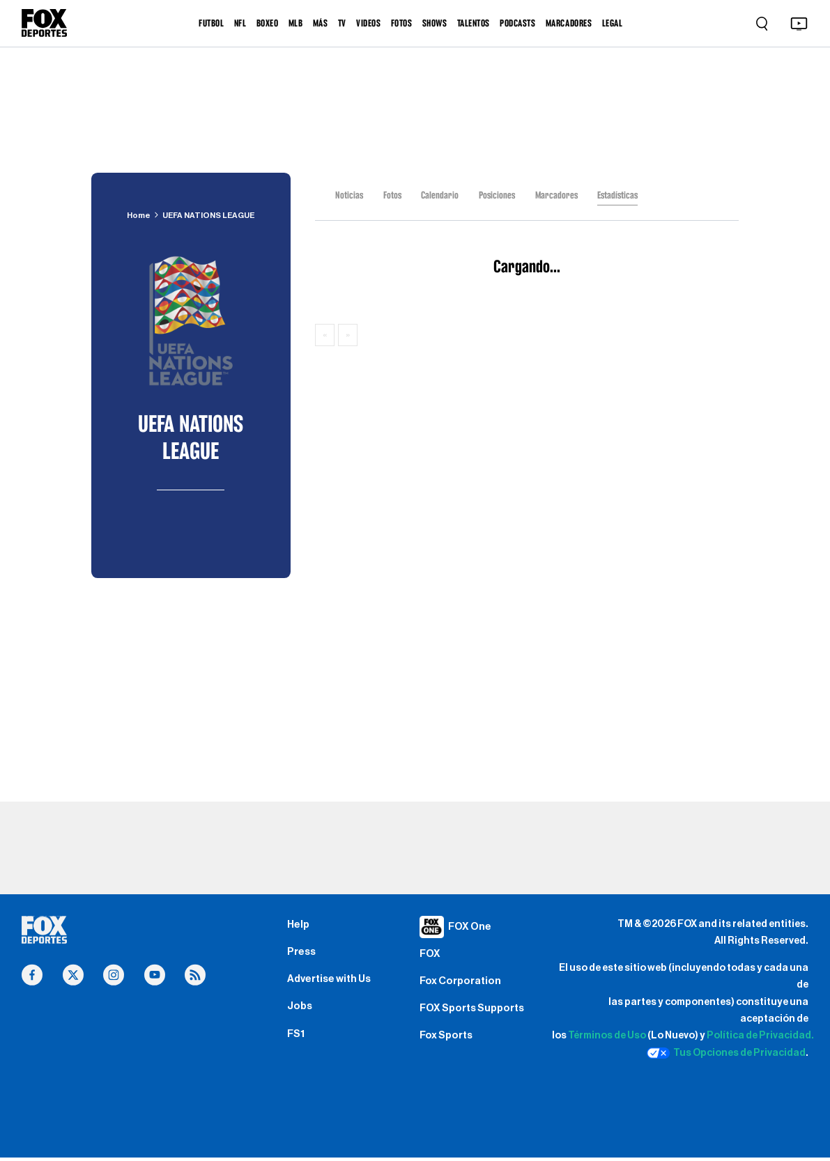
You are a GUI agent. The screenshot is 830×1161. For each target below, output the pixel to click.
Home (135, 215)
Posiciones (500, 195)
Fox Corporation (464, 985)
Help (299, 925)
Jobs (300, 1014)
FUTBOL (211, 23)
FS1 (296, 1044)
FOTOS (402, 23)
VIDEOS (368, 23)
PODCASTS (517, 23)
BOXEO (267, 23)
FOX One (472, 926)
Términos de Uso (607, 1035)
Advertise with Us (333, 984)
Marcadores (561, 195)
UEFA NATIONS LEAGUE (209, 215)
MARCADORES (569, 23)
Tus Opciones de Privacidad (726, 1053)
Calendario (441, 195)
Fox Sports (449, 1045)
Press (302, 955)
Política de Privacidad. (760, 1035)
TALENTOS (473, 23)
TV (342, 23)
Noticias (349, 195)
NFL (240, 23)
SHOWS (434, 23)
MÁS (320, 23)
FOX (431, 955)
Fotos (393, 195)
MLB (296, 23)
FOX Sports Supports (477, 1015)
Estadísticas (624, 195)
